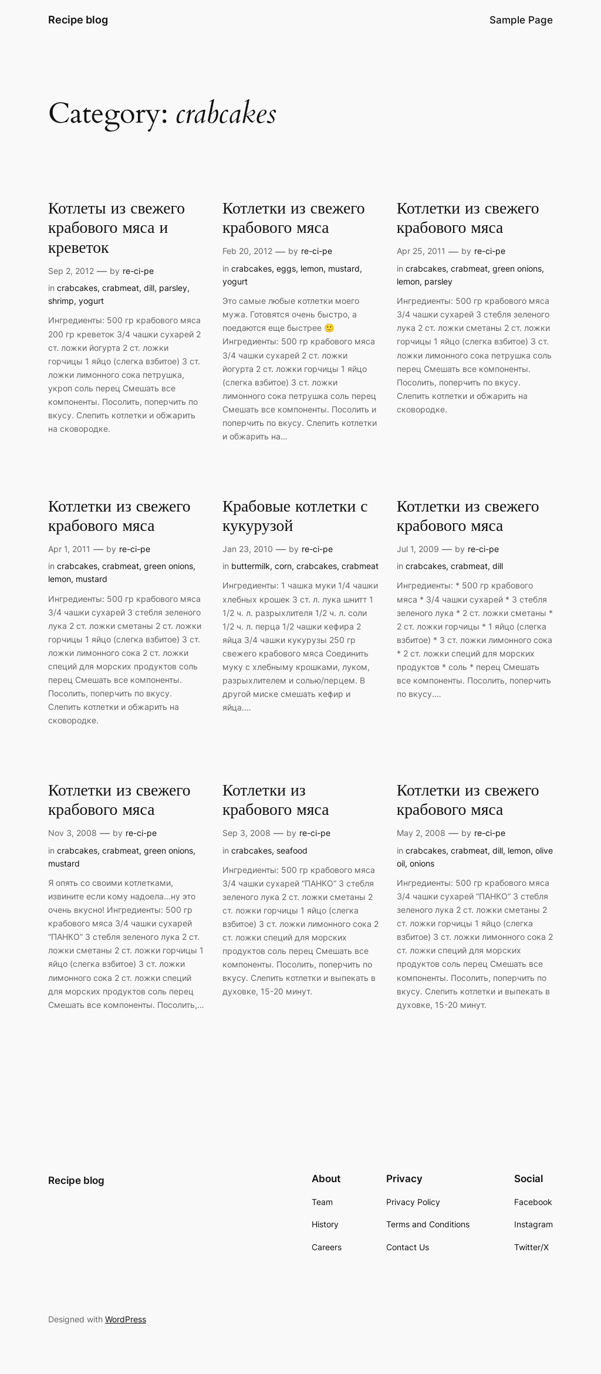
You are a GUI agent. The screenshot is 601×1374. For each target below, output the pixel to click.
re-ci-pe (138, 271)
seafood (292, 850)
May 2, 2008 (421, 833)
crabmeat (120, 288)
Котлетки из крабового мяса (275, 800)
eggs (286, 268)
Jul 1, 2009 (418, 549)
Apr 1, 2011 (69, 549)
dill (149, 288)
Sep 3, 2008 (246, 833)
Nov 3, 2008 (72, 833)
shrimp (61, 301)
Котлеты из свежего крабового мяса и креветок (116, 228)
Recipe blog (78, 19)
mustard (344, 268)
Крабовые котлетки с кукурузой (295, 516)
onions (422, 863)
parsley (173, 288)
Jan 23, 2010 (247, 549)
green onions (517, 268)
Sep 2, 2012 (71, 271)
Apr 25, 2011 (421, 251)
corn (283, 566)
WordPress (125, 1319)
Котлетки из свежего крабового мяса (293, 218)
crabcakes (77, 288)
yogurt (91, 301)
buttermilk (250, 566)
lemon (311, 268)
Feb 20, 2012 (247, 251)
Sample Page (521, 20)
